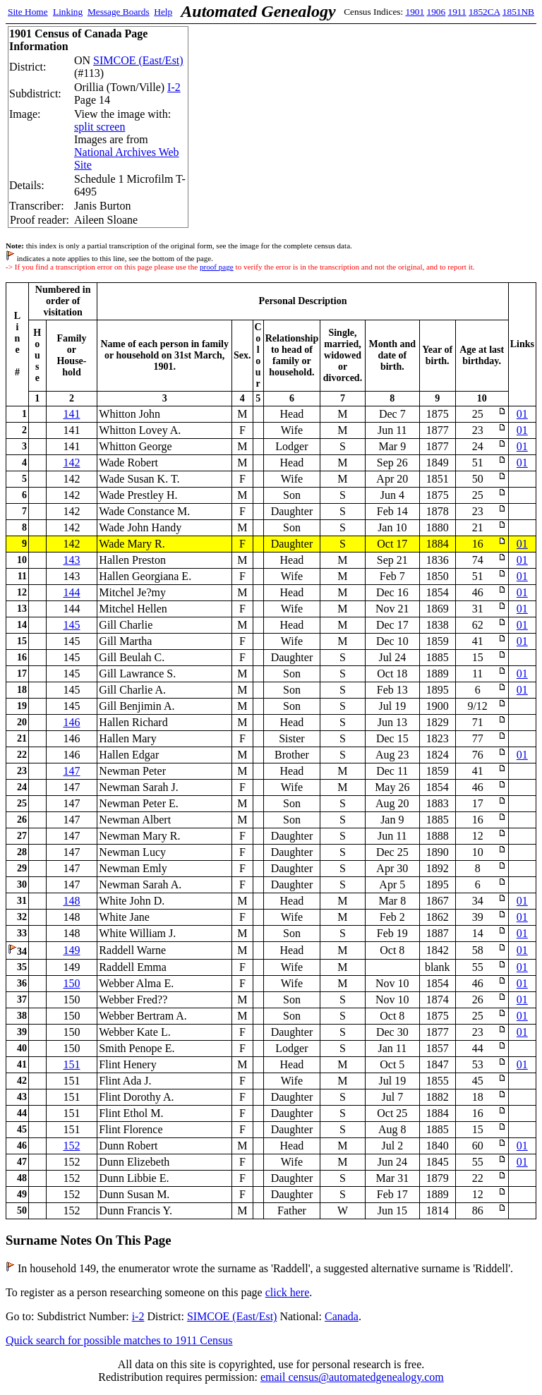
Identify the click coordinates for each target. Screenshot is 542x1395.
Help (163, 11)
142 (71, 463)
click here (287, 1292)
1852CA (484, 11)
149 (71, 950)
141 (71, 414)
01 (522, 414)
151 (71, 1064)
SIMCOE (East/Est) (138, 60)
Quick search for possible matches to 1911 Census (119, 1340)
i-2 (138, 1316)
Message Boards (119, 11)
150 (71, 983)
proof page (217, 266)
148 (71, 901)
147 (71, 771)
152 (71, 1146)
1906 (436, 11)
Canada (342, 1316)
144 (71, 592)
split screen (99, 127)
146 (71, 722)
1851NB (518, 11)
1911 (457, 11)
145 (71, 625)
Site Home (28, 11)
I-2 (174, 87)
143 (71, 560)
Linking (68, 11)
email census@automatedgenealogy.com (352, 1377)
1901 (415, 11)
